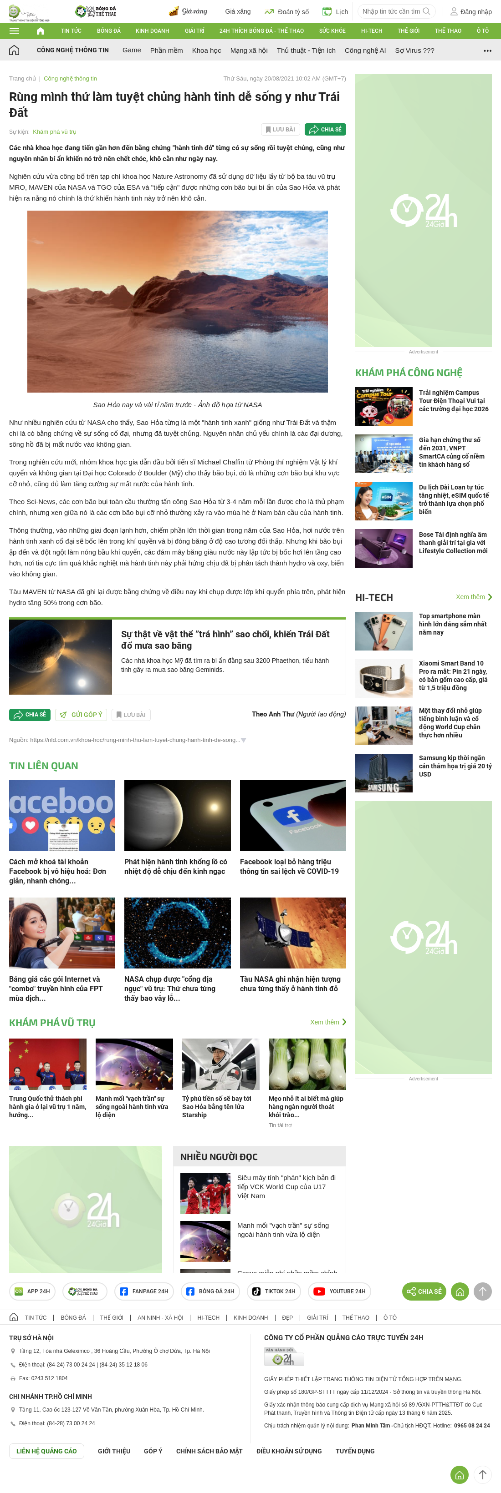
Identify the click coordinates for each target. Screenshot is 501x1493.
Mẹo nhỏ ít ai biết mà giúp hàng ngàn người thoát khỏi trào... (306, 1107)
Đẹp (287, 1318)
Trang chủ (22, 78)
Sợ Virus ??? (415, 50)
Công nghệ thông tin (73, 50)
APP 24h (32, 1291)
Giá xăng (238, 11)
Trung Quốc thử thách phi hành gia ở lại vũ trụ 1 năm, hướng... (47, 1107)
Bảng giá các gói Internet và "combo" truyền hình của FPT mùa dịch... (56, 989)
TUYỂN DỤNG (355, 1451)
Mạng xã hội (249, 50)
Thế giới (408, 31)
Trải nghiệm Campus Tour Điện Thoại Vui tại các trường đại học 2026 (454, 401)
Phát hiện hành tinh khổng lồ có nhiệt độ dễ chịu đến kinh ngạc (175, 866)
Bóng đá (109, 31)
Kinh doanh (152, 31)
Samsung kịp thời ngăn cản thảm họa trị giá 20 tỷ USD (455, 766)
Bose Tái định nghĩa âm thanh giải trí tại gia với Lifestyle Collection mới (453, 543)
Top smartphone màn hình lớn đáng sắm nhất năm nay (453, 624)
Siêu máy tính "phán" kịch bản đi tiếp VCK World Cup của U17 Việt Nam (286, 1187)
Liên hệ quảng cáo (46, 1451)
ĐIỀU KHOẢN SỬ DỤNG (289, 1451)
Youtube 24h (339, 1291)
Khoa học (206, 50)
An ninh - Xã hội (160, 1318)
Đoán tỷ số (287, 11)
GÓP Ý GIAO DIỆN (27, 1481)
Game (132, 50)
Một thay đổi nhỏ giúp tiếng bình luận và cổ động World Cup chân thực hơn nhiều (450, 723)
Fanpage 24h (144, 1291)
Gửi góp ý (81, 714)
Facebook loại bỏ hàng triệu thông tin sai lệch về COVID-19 (289, 866)
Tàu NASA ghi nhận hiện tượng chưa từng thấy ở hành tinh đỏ (290, 984)
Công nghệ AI (365, 50)
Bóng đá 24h (210, 1291)
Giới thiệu (114, 1451)
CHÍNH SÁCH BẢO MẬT (209, 1451)
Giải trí (194, 31)
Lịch (335, 11)
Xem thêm (324, 1022)
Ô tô (483, 31)
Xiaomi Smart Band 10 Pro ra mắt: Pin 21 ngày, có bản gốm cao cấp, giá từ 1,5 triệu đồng (453, 675)
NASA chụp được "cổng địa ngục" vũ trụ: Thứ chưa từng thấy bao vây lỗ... (169, 989)
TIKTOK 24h (274, 1291)
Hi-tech (372, 31)
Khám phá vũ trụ (55, 131)
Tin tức (71, 31)
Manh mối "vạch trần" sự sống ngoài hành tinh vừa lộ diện (132, 1107)
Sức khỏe (332, 31)
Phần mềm (166, 50)
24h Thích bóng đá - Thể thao (262, 31)
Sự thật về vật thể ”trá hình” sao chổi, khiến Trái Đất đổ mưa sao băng (225, 640)
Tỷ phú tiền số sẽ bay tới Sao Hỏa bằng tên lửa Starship (216, 1107)
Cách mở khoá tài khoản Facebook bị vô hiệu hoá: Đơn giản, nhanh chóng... (57, 871)
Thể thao (448, 31)
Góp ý (153, 1451)
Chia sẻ (331, 129)
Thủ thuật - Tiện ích (306, 50)
